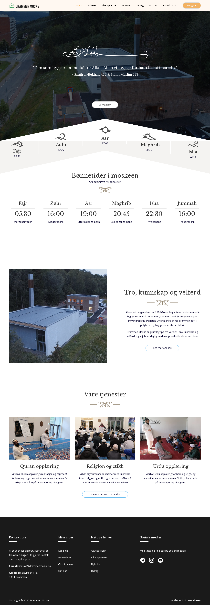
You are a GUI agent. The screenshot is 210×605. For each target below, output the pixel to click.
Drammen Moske (39, 600)
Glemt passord (66, 564)
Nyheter (95, 564)
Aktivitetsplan (98, 550)
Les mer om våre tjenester (105, 494)
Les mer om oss (162, 347)
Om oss (62, 570)
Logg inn (192, 5)
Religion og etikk (105, 466)
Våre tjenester (99, 557)
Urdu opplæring (171, 466)
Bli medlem (105, 104)
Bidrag (94, 570)
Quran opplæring (39, 466)
